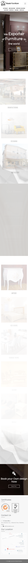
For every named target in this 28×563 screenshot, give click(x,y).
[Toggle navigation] (25, 3)
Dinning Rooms (20, 8)
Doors (17, 10)
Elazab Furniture (10, 3)
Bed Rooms (12, 8)
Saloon (6, 10)
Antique (5, 8)
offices (21, 10)
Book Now (14, 486)
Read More (14, 49)
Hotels (11, 10)
